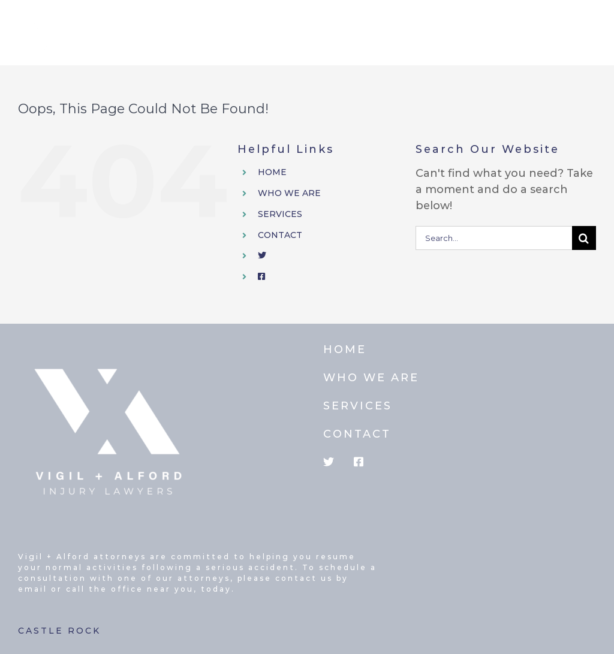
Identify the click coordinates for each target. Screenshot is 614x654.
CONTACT (280, 235)
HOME (272, 172)
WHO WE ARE (289, 193)
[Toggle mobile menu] (589, 26)
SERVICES (280, 214)
